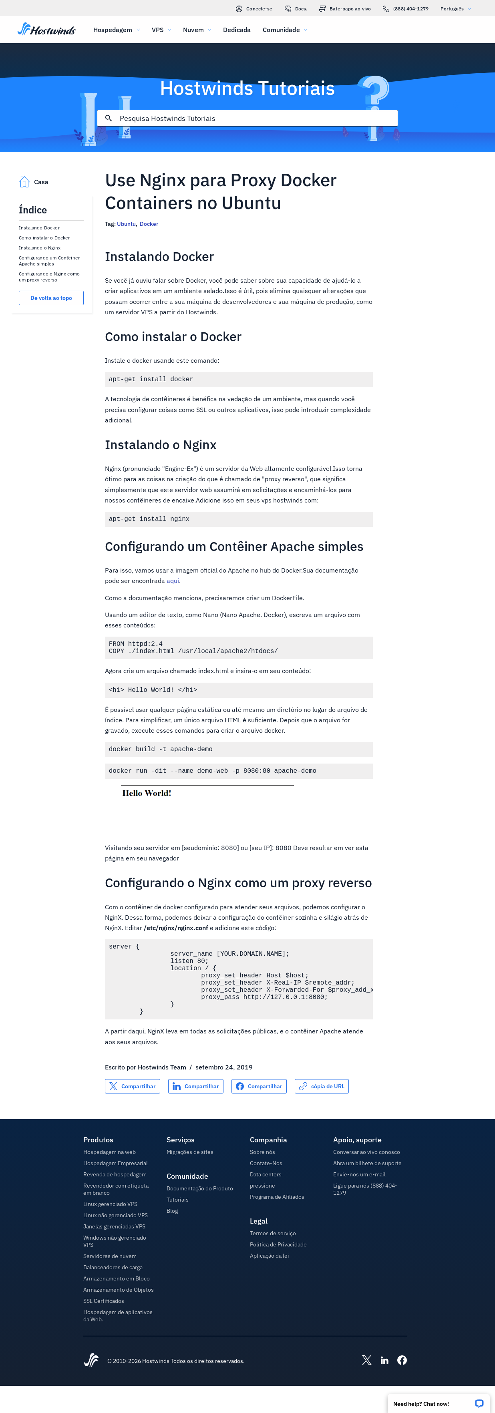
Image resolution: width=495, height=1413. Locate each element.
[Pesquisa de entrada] (259, 118)
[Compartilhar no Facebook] (259, 1113)
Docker (149, 223)
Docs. (296, 9)
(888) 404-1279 (406, 9)
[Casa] (46, 29)
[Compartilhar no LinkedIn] (195, 1113)
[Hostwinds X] (363, 1388)
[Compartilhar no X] (132, 1113)
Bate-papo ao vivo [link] (345, 9)
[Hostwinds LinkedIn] (380, 1388)
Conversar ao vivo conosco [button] (366, 1179)
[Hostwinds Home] (91, 1388)
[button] (438, 1401)
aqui (173, 584)
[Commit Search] (108, 118)
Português (458, 8)
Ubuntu (126, 223)
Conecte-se (254, 9)
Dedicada (237, 30)
